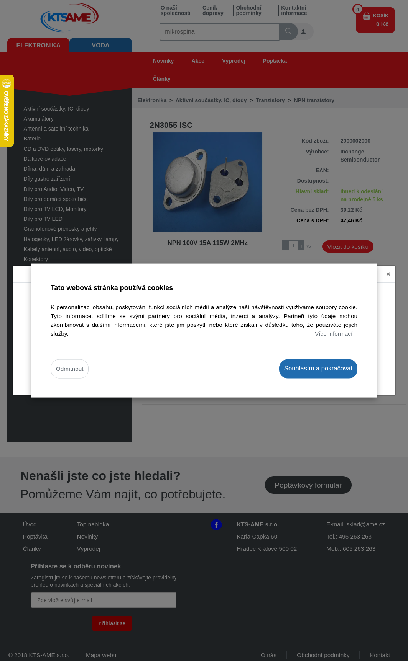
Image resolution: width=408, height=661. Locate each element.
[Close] (388, 274)
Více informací (333, 333)
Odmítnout (70, 369)
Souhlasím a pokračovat (318, 368)
